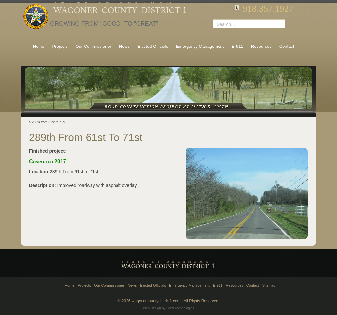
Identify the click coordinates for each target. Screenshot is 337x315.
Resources (234, 285)
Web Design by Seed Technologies (168, 308)
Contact (252, 285)
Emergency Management (189, 285)
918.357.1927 (268, 8)
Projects (84, 285)
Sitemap (268, 285)
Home (69, 285)
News (132, 285)
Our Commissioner (109, 285)
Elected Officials (153, 285)
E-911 (217, 285)
